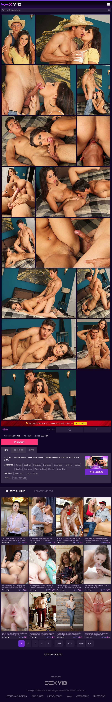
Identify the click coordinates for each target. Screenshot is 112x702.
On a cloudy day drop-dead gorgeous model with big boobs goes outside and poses (14, 586)
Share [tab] (31, 450)
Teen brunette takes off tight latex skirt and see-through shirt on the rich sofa (13, 539)
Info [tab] (6, 450)
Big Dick (27, 465)
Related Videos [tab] (43, 491)
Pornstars (28, 469)
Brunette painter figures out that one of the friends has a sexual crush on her (41, 586)
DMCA (69, 696)
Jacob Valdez (32, 473)
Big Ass (18, 465)
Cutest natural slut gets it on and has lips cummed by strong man (97, 586)
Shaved (51, 469)
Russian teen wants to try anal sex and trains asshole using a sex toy (96, 634)
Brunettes (47, 465)
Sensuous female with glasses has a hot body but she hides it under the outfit (42, 634)
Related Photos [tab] (15, 491)
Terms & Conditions (17, 696)
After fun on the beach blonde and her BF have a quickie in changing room (68, 539)
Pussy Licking (40, 469)
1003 (59, 643)
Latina (77, 465)
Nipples (18, 469)
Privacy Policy (54, 696)
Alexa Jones (19, 473)
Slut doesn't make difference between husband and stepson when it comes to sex (96, 539)
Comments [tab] (18, 450)
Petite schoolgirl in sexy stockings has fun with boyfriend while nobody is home (69, 586)
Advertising (99, 696)
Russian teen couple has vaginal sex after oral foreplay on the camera (41, 539)
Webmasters (82, 696)
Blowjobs (37, 465)
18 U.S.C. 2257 (37, 696)
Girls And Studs (19, 478)
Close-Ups (58, 465)
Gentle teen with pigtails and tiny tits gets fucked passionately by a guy (14, 634)
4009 (81, 643)
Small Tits (61, 469)
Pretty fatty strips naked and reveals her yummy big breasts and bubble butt (69, 634)
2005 (70, 643)
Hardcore (68, 465)
